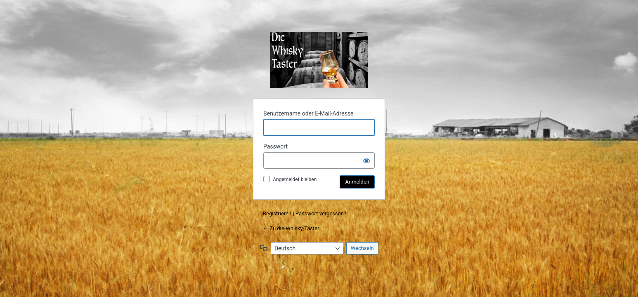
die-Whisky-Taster (319, 60)
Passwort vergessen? (320, 213)
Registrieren (277, 213)
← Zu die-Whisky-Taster (291, 228)
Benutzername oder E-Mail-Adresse (308, 113)
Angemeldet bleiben (295, 179)
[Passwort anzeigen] (366, 160)
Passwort (275, 146)
